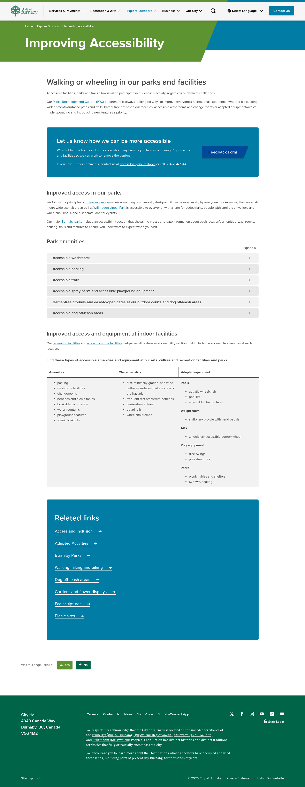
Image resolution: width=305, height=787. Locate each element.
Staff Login (276, 722)
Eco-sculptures (72, 603)
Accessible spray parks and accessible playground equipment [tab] (103, 291)
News (128, 714)
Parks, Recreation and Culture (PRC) (78, 102)
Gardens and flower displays (85, 591)
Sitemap (30, 778)
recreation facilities (66, 343)
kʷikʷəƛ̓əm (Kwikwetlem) (111, 740)
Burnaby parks (72, 222)
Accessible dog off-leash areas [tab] (78, 313)
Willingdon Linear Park (109, 208)
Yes (65, 665)
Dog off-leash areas (77, 579)
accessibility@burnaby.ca (137, 164)
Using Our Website (270, 778)
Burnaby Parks (72, 555)
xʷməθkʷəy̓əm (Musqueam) (112, 735)
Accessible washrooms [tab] (72, 257)
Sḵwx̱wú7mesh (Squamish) (153, 735)
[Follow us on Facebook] (242, 714)
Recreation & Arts (103, 11)
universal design (97, 202)
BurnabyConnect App (173, 714)
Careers (93, 714)
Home (29, 26)
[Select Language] (247, 11)
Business (169, 11)
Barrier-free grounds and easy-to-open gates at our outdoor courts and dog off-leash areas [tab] (127, 302)
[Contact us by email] (282, 714)
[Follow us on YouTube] (262, 714)
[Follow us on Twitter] (232, 714)
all (250, 248)
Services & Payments (64, 11)
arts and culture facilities (104, 343)
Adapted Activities (76, 543)
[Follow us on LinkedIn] (272, 714)
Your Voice (145, 714)
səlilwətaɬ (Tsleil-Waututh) (193, 735)
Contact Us (281, 11)
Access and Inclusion (78, 531)
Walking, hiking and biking (83, 567)
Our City (192, 11)
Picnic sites (69, 616)
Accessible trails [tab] (66, 280)
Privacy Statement (239, 778)
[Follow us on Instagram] (252, 714)
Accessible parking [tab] (68, 269)
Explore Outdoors (139, 11)
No (83, 665)
